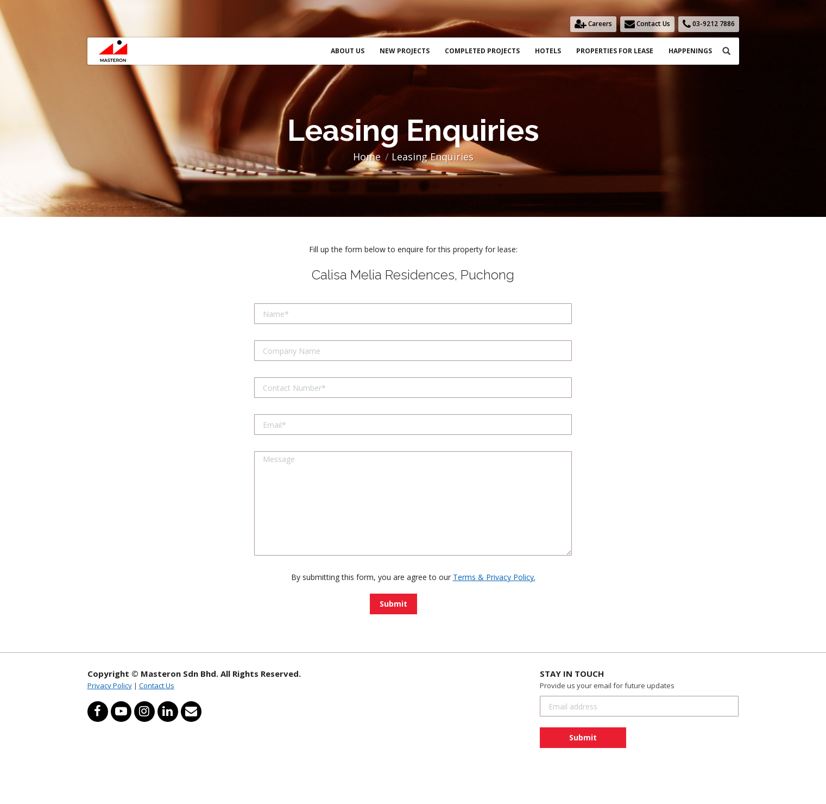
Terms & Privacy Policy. (494, 577)
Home (367, 156)
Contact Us (156, 685)
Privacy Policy (109, 685)
